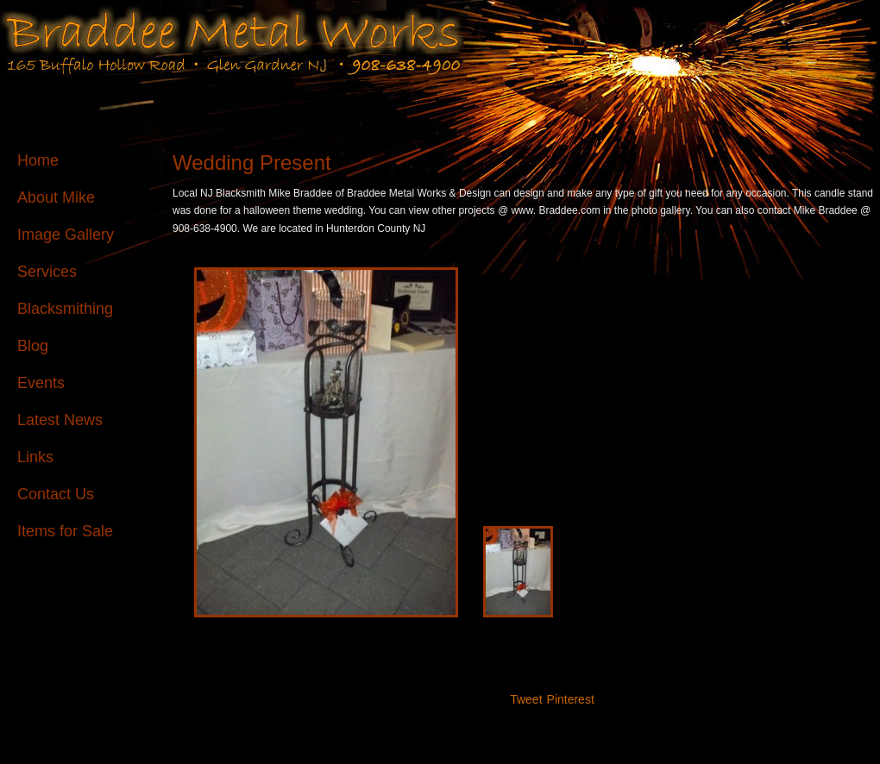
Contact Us (55, 494)
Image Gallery (65, 234)
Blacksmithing (65, 308)
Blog (32, 345)
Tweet (526, 699)
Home (38, 160)
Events (41, 382)
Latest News (60, 420)
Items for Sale (65, 531)
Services (47, 271)
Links (35, 457)
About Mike (56, 197)
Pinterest (570, 699)
